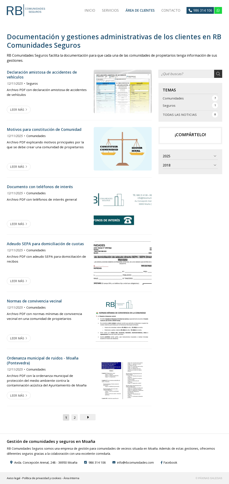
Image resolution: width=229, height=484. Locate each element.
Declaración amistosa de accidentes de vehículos (42, 74)
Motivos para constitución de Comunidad (44, 129)
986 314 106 (97, 462)
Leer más (17, 110)
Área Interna (71, 478)
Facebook (169, 462)
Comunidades (36, 136)
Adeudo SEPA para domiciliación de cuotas (45, 243)
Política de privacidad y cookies (41, 478)
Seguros (32, 83)
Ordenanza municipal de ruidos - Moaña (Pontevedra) (42, 360)
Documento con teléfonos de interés (40, 186)
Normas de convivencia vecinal (34, 301)
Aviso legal (13, 478)
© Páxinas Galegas (209, 478)
